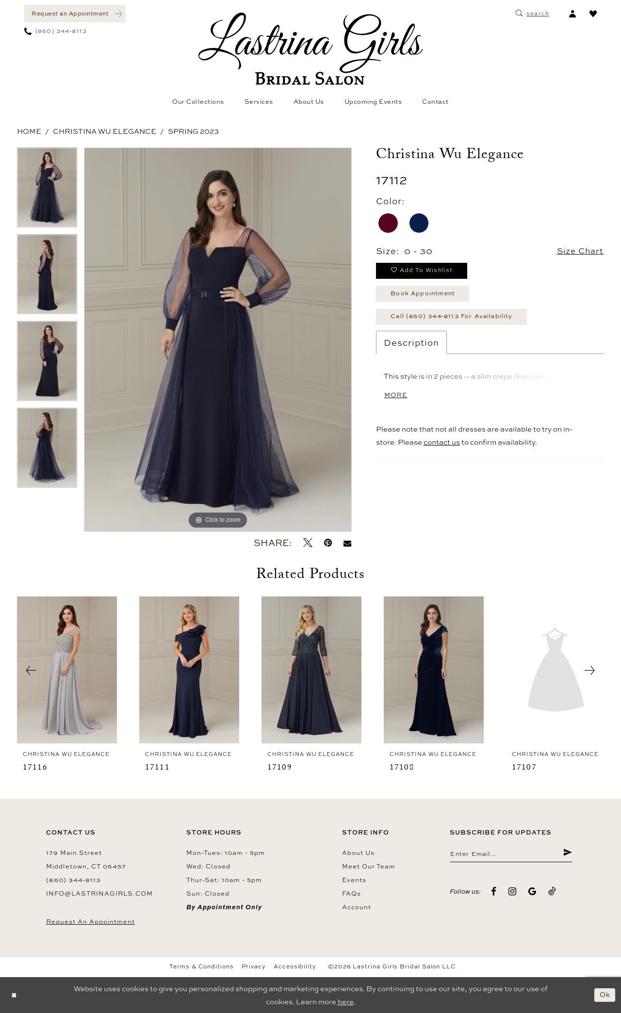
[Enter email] (511, 854)
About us (358, 852)
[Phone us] (55, 31)
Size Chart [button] (579, 251)
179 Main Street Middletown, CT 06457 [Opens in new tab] (86, 859)
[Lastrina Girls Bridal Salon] (310, 49)
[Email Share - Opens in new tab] (347, 542)
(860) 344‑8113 (73, 879)
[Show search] (532, 13)
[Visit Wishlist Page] (593, 13)
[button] (572, 13)
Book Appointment (425, 295)
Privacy (254, 966)
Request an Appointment (90, 921)
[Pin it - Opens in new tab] (328, 543)
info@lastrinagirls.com (99, 893)
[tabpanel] (47, 190)
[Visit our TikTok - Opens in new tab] (552, 892)
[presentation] (67, 670)
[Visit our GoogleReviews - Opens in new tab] (532, 892)
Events (354, 879)
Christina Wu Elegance (104, 131)
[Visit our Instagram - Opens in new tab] (512, 892)
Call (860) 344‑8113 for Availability (457, 320)
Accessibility (295, 966)
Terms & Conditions (201, 966)
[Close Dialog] (14, 995)
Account (356, 906)
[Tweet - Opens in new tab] (308, 543)
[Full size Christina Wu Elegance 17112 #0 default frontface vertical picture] (217, 339)
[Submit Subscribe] (567, 854)
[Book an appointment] (75, 13)
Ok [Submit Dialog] (604, 995)
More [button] (396, 399)
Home (29, 131)
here (346, 1002)
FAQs (351, 893)
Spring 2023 (193, 131)
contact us (442, 447)
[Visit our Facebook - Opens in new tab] (493, 892)
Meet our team (368, 866)
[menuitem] (74, 13)
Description (411, 347)
